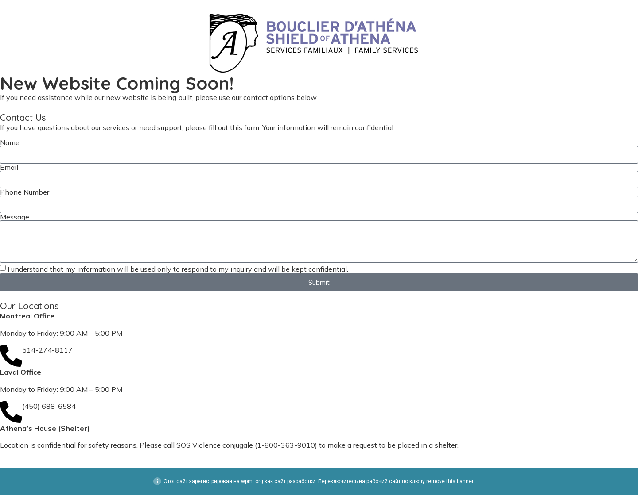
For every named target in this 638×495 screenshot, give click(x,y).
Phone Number (24, 192)
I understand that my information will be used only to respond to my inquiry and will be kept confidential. (178, 269)
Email (9, 167)
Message (14, 216)
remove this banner (449, 481)
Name (9, 142)
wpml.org (252, 481)
